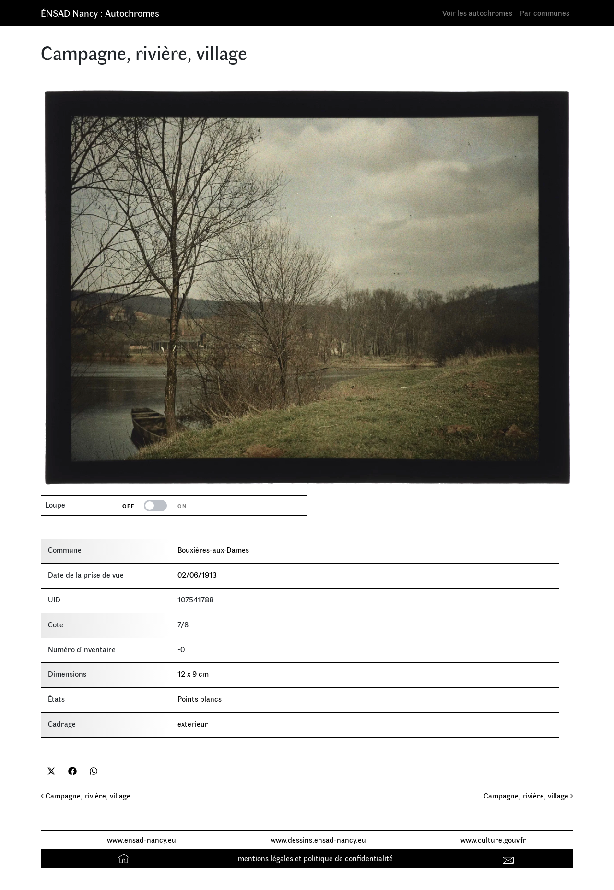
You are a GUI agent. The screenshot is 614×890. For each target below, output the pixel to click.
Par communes (544, 13)
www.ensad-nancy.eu (141, 839)
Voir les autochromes (477, 13)
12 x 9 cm (193, 674)
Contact (509, 858)
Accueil (125, 858)
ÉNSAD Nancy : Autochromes (100, 12)
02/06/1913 (197, 574)
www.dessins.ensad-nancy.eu (318, 839)
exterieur (192, 723)
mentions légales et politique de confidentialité (315, 858)
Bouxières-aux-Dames (213, 549)
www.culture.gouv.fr (493, 839)
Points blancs (199, 699)
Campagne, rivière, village (85, 795)
